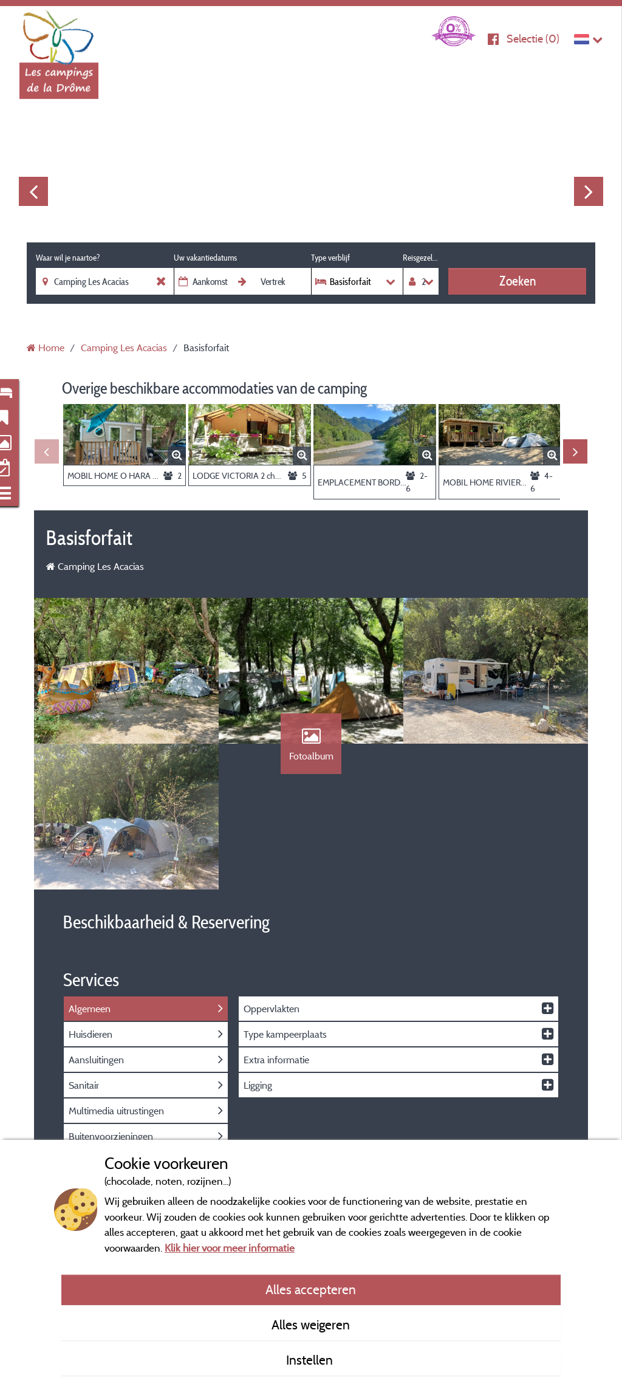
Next (588, 191)
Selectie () (533, 39)
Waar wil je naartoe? (68, 257)
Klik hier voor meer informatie (230, 1247)
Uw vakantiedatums (205, 257)
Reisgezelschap (421, 257)
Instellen (311, 1360)
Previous (33, 191)
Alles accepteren (310, 1289)
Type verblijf (330, 257)
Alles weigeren (311, 1324)
